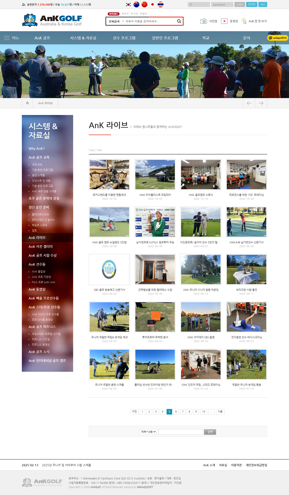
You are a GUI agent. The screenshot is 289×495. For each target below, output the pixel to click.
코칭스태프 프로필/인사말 (46, 333)
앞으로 (261, 103)
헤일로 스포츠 (39, 225)
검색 (210, 431)
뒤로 (249, 103)
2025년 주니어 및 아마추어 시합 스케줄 (66, 465)
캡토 (34, 230)
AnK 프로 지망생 (41, 276)
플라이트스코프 (40, 214)
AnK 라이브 (37, 237)
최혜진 (143, 13)
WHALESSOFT (145, 487)
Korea (128, 4)
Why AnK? (37, 148)
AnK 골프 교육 (39, 157)
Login (240, 4)
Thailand (161, 4)
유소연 (134, 13)
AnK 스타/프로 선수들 (44, 307)
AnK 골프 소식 (39, 351)
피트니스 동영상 (41, 344)
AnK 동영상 (37, 289)
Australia (136, 4)
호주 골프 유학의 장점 (44, 198)
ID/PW (251, 4)
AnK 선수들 (37, 264)
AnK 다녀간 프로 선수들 (45, 314)
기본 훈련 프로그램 (42, 169)
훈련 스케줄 (38, 175)
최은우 (125, 13)
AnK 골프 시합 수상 (43, 255)
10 (203, 411)
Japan (153, 4)
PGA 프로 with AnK (43, 282)
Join (262, 4)
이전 (134, 411)
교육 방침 (37, 164)
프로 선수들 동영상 (42, 319)
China (144, 4)
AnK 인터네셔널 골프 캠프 (47, 360)
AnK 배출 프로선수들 (44, 298)
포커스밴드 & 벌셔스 (43, 219)
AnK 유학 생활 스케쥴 (44, 191)
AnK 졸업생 (38, 271)
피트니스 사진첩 (41, 339)
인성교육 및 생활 (41, 180)
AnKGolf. (96, 487)
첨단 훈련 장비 (39, 207)
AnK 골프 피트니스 (42, 327)
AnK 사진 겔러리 (41, 246)
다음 (220, 411)
